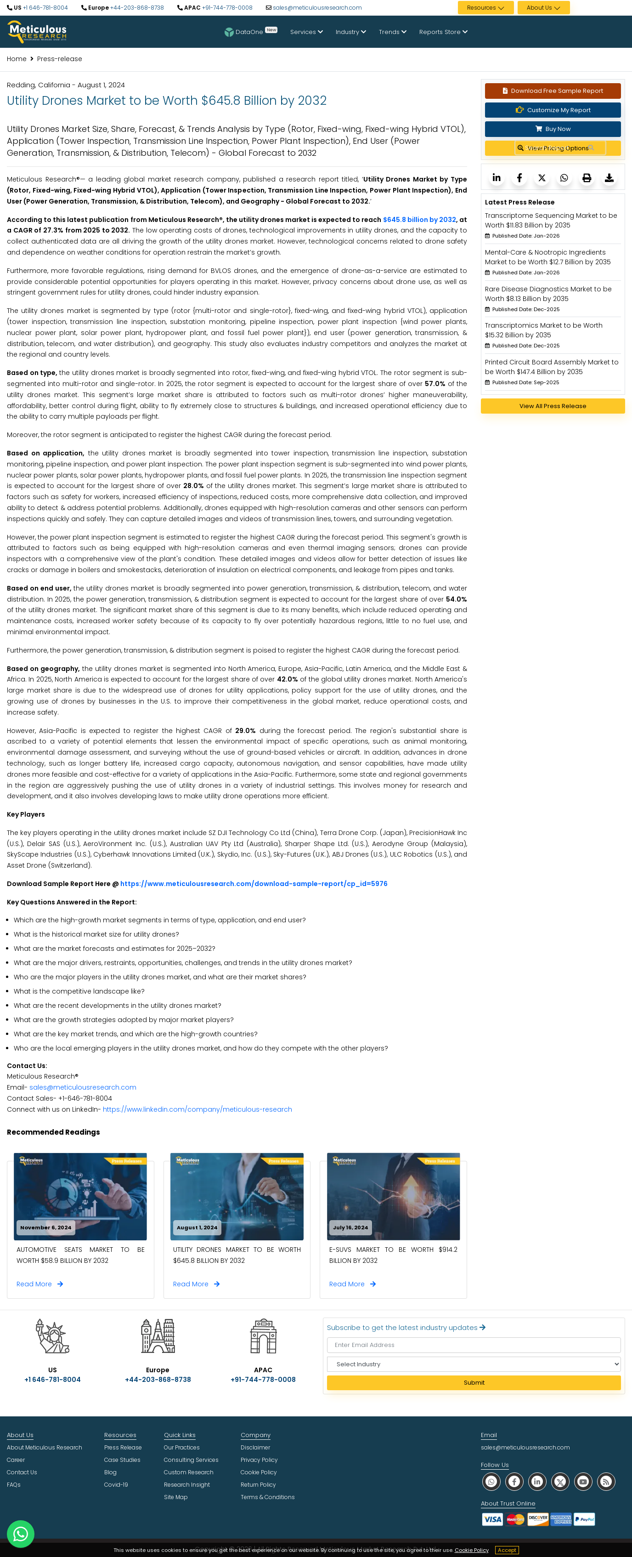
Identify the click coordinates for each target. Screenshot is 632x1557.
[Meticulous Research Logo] (37, 31)
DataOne (251, 32)
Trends (392, 32)
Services (306, 32)
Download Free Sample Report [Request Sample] (553, 90)
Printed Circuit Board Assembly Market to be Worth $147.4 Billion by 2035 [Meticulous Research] (552, 367)
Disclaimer (255, 1447)
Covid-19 (116, 1485)
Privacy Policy (259, 1460)
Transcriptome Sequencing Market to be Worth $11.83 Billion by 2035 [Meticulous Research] (551, 220)
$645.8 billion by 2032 (419, 219)
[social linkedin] (537, 1481)
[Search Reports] (591, 148)
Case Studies (122, 1460)
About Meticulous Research (44, 1447)
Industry (351, 32)
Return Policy (258, 1485)
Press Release (123, 1447)
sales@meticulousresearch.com (317, 7)
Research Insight (187, 1485)
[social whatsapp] (491, 1481)
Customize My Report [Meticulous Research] (553, 110)
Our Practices (182, 1447)
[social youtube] (583, 1481)
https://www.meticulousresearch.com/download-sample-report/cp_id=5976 (254, 883)
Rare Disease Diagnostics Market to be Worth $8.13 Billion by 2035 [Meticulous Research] (548, 293)
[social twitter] (560, 1481)
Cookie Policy (472, 1550)
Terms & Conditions (268, 1497)
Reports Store (443, 32)
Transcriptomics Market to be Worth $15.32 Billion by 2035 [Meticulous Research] (544, 330)
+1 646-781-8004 (45, 7)
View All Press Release (553, 406)
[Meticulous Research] (497, 178)
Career (16, 1460)
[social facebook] (514, 1481)
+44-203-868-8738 (136, 7)
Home (17, 58)
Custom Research (189, 1472)
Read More (40, 1284)
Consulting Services (191, 1460)
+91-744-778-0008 (227, 7)
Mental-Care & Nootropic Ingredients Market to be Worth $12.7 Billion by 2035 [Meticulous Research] (548, 257)
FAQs (14, 1485)
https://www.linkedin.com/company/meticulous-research (197, 1109)
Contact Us (22, 1472)
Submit (474, 1382)
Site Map (176, 1497)
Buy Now (553, 129)
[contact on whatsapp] (20, 1534)
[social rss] (606, 1481)
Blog (110, 1472)
